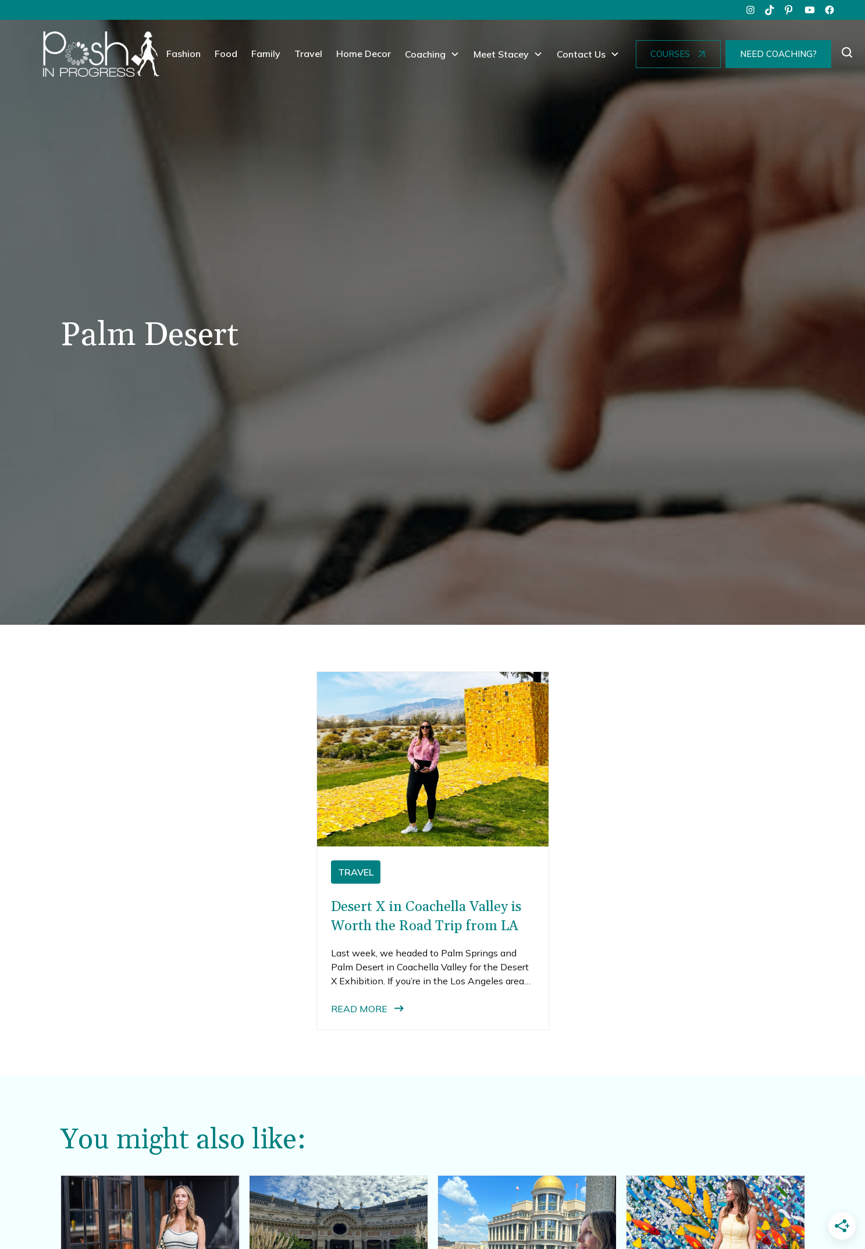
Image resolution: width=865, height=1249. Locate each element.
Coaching (425, 54)
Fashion (183, 53)
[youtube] (810, 10)
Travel (308, 53)
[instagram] (750, 10)
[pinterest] (790, 10)
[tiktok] (770, 10)
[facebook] (829, 10)
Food (226, 53)
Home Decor (363, 53)
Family (265, 53)
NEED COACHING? (778, 53)
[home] (101, 54)
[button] (432, 54)
